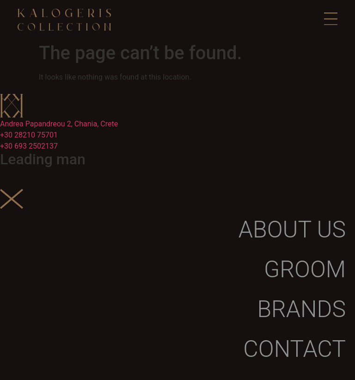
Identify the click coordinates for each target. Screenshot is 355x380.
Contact (294, 349)
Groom (305, 269)
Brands (301, 309)
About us (292, 229)
